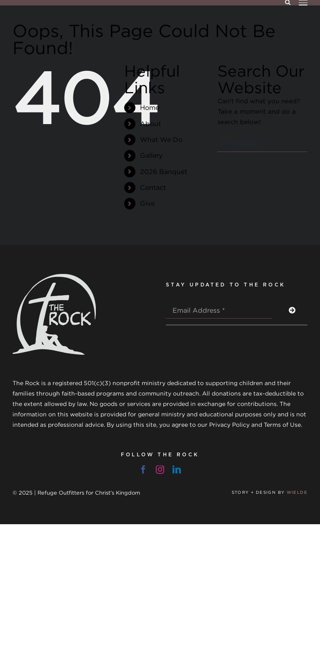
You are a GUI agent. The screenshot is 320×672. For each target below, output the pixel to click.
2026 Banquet (163, 171)
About (150, 123)
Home (149, 107)
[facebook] (143, 469)
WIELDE (297, 492)
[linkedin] (176, 469)
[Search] (226, 143)
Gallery (151, 155)
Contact (153, 187)
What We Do (161, 139)
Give (147, 203)
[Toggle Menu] (303, 2)
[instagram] (160, 469)
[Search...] (263, 143)
